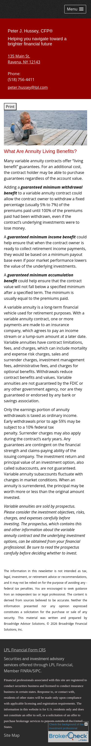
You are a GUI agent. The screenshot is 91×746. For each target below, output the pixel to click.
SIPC (37, 671)
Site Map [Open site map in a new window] (12, 735)
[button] (75, 9)
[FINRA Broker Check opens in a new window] (68, 731)
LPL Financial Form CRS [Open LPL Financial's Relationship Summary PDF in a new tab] (25, 650)
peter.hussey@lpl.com (28, 87)
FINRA (25, 671)
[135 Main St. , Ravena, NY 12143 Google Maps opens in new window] (24, 59)
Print (10, 106)
